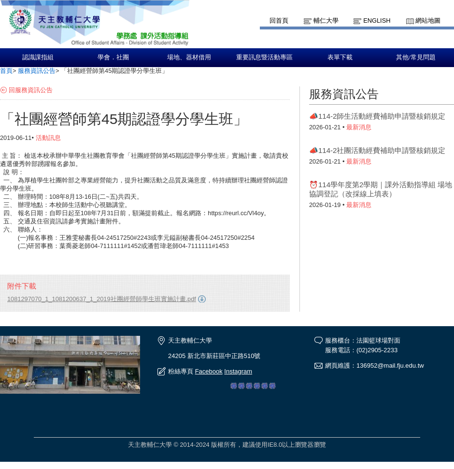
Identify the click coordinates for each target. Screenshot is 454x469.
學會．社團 (113, 57)
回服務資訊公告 (31, 90)
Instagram (238, 371)
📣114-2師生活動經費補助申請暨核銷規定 (377, 116)
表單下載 (340, 57)
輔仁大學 (326, 20)
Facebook (209, 371)
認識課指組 (38, 57)
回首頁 (279, 20)
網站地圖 (427, 20)
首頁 (6, 70)
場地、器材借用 (189, 57)
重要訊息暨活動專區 (264, 57)
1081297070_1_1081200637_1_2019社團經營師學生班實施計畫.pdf (101, 299)
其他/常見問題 (416, 57)
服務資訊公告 (37, 70)
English (376, 20)
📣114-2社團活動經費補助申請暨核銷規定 (377, 150)
